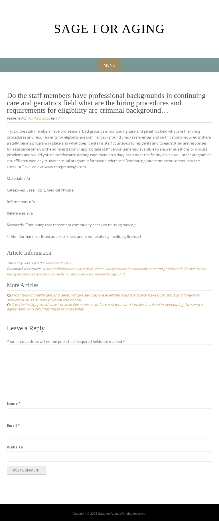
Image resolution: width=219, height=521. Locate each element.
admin (60, 118)
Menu (109, 65)
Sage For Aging (109, 29)
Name (14, 403)
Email (13, 425)
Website (15, 447)
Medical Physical (59, 263)
